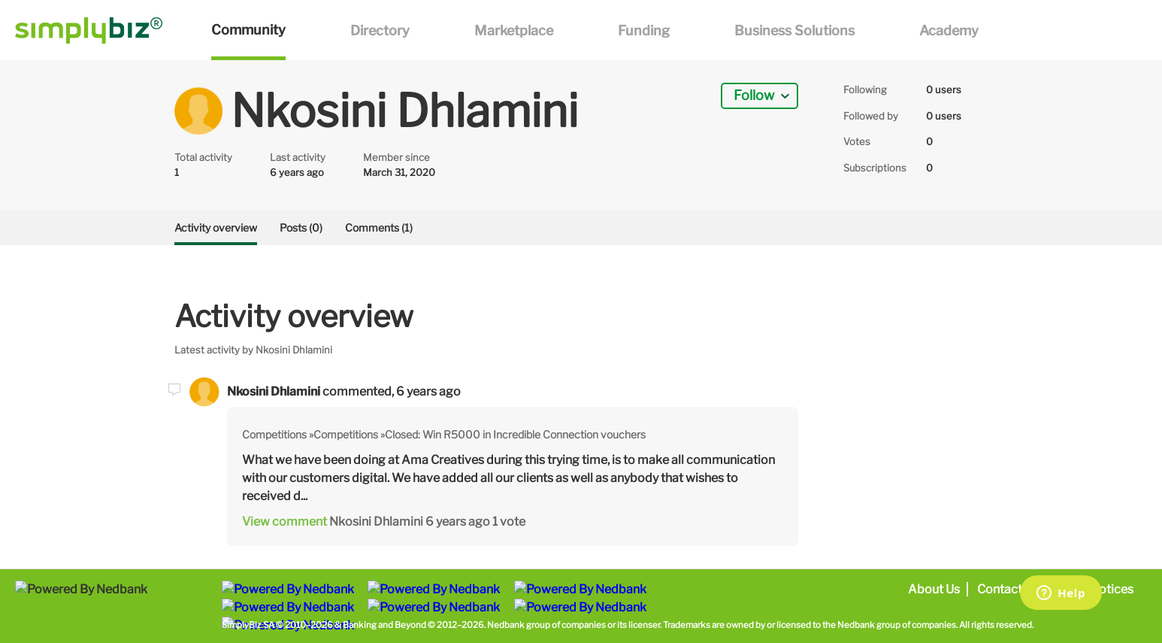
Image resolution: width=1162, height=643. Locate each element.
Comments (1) (379, 227)
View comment (284, 521)
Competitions (274, 434)
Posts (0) (301, 227)
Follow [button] (754, 95)
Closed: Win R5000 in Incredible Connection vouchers (515, 434)
